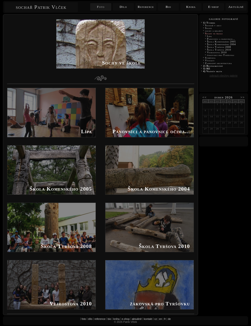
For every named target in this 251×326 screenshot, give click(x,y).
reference (99, 318)
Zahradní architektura (218, 63)
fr (165, 318)
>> (242, 97)
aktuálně (137, 318)
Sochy (208, 28)
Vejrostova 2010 (216, 52)
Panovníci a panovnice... (221, 39)
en (160, 318)
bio (109, 318)
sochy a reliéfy (214, 30)
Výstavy (209, 60)
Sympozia (210, 57)
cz (155, 318)
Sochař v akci (213, 25)
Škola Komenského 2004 (221, 44)
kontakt (148, 318)
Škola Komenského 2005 (221, 41)
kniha (116, 318)
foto (84, 318)
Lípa (209, 36)
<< (204, 97)
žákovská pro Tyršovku (220, 55)
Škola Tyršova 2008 (219, 47)
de (169, 318)
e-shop (126, 318)
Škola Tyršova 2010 (219, 49)
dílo (90, 318)
